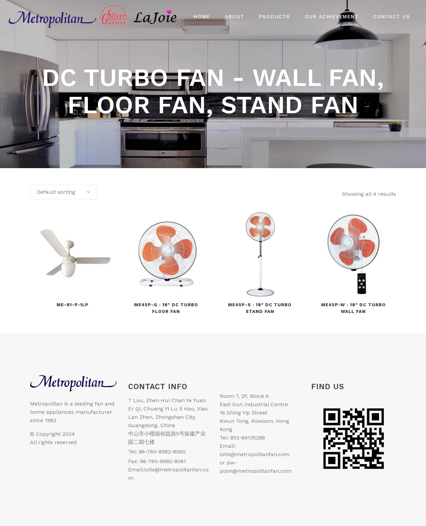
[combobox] (63, 192)
